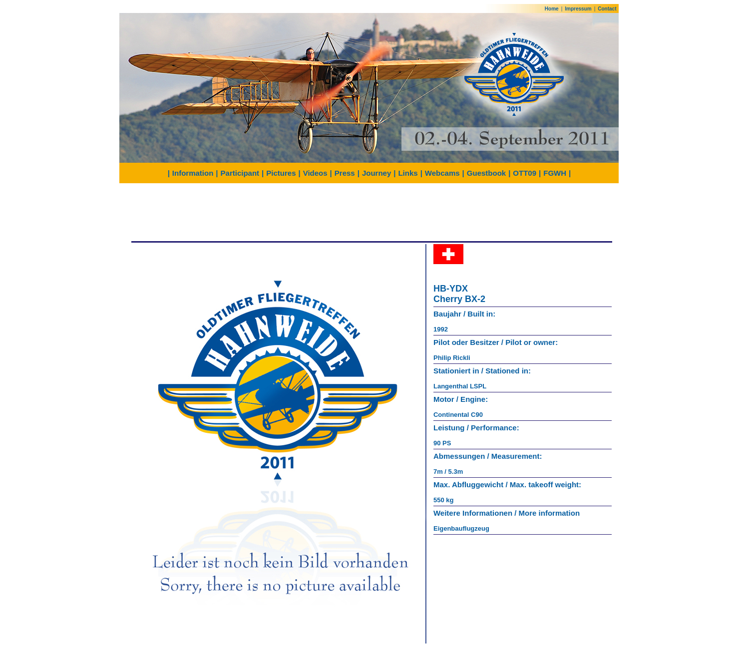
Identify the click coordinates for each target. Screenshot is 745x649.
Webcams (442, 173)
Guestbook (486, 173)
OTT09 (524, 173)
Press (345, 173)
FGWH (554, 173)
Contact (607, 8)
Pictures (281, 173)
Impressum (578, 8)
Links (407, 173)
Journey (376, 173)
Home (552, 8)
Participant (240, 173)
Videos (315, 173)
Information (193, 173)
